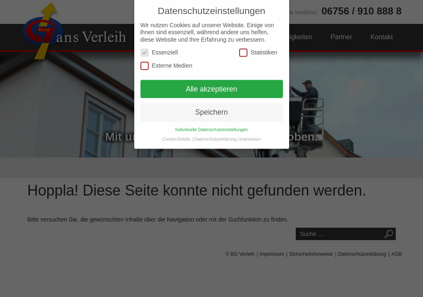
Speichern (211, 105)
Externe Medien (166, 58)
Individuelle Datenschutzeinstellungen (211, 122)
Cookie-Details (176, 131)
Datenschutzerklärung (216, 131)
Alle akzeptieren (212, 82)
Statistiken (258, 45)
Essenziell (159, 45)
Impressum (250, 131)
